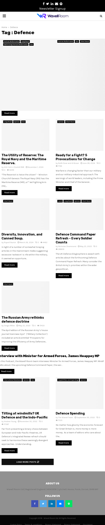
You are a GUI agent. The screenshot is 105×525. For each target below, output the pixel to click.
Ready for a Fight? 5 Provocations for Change (75, 157)
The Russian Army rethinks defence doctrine (23, 319)
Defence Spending (70, 413)
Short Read (85, 41)
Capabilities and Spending (68, 380)
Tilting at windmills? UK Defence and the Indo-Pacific (25, 415)
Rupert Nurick (10, 242)
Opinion (17, 122)
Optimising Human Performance (16, 44)
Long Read (25, 41)
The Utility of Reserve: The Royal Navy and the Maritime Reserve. (24, 159)
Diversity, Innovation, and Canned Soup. (22, 236)
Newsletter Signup (52, 8)
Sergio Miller (9, 325)
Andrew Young (10, 421)
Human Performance (11, 41)
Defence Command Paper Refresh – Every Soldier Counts (76, 238)
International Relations (12, 380)
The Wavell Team (65, 417)
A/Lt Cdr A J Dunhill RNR (14, 167)
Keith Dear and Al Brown (68, 163)
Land (60, 201)
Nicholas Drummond (67, 246)
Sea (31, 44)
